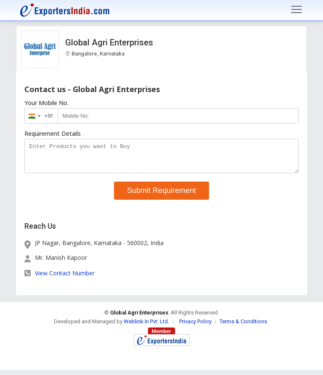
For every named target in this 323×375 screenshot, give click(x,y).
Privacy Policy (195, 326)
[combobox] (39, 116)
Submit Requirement (161, 195)
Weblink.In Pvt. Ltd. (146, 326)
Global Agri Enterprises (109, 42)
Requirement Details (52, 133)
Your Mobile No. (46, 103)
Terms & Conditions (243, 326)
